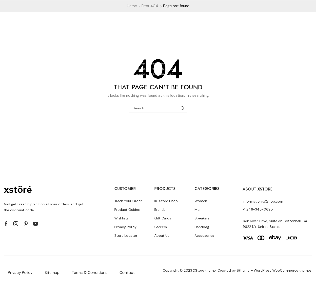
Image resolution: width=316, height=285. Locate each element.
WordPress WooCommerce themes (283, 270)
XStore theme (204, 270)
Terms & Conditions (89, 272)
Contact (127, 272)
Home (132, 5)
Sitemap (52, 272)
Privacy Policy (20, 272)
